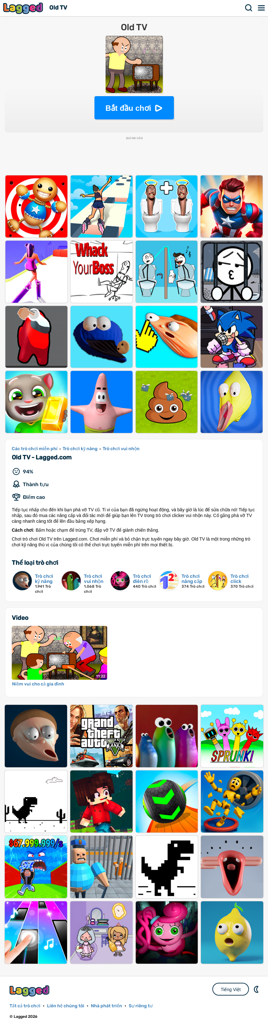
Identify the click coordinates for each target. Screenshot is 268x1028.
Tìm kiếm (249, 8)
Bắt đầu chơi (128, 108)
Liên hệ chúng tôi (65, 1006)
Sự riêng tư (141, 1006)
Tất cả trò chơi (25, 1006)
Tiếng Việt (231, 989)
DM (257, 989)
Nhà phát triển (106, 1006)
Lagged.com (30, 991)
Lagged (24, 8)
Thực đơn (261, 8)
